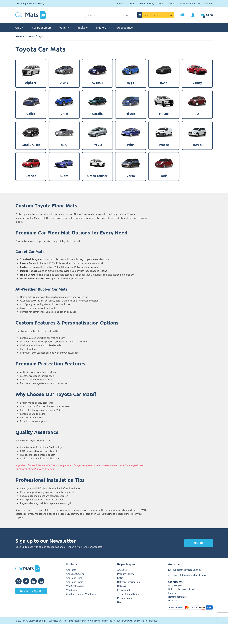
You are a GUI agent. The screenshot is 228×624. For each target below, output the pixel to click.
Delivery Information (190, 3)
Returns (209, 3)
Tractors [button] (102, 27)
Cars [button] (19, 27)
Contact (172, 3)
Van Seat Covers (75, 585)
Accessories (125, 27)
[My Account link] (192, 15)
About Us (121, 3)
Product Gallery (146, 3)
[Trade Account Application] (183, 15)
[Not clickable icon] (108, 15)
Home (18, 36)
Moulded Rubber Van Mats (81, 593)
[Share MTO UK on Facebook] (26, 581)
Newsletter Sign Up (31, 591)
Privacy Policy (124, 597)
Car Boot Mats (74, 577)
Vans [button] (64, 27)
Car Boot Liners (41, 27)
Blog (132, 3)
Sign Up (198, 543)
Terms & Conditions (128, 593)
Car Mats (30, 36)
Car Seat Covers (75, 573)
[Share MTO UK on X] (18, 581)
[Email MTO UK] (41, 581)
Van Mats (71, 589)
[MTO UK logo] (37, 568)
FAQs (161, 3)
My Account (123, 589)
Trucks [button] (82, 27)
